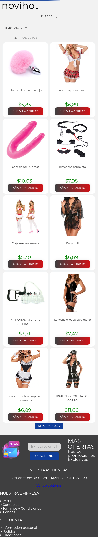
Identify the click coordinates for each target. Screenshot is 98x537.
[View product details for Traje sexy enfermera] (25, 233)
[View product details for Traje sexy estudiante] (72, 80)
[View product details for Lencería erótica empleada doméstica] (25, 385)
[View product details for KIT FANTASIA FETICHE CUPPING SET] (25, 309)
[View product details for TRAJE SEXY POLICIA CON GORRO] (72, 385)
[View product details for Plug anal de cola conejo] (25, 80)
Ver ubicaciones (49, 485)
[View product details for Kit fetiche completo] (72, 156)
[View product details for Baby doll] (72, 233)
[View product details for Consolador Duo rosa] (25, 156)
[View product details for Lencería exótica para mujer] (72, 309)
